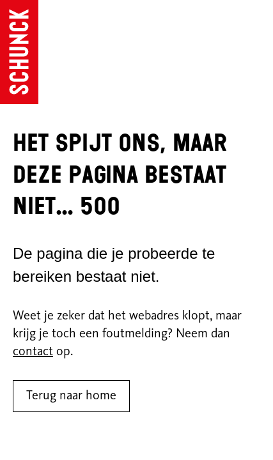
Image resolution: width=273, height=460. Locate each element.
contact (33, 352)
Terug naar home (71, 396)
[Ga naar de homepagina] (19, 52)
